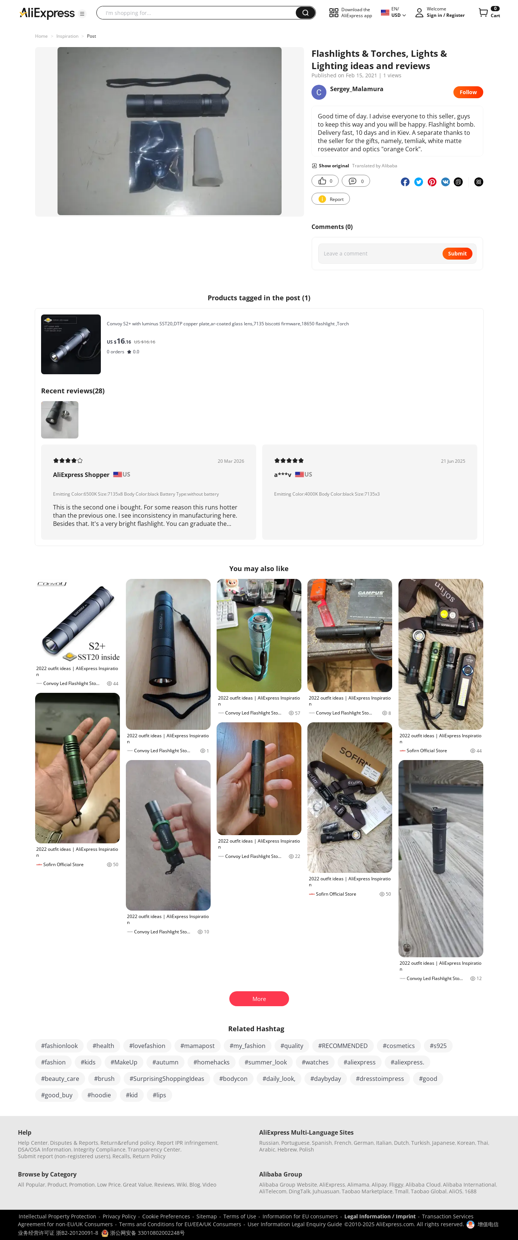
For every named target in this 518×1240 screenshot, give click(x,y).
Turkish (420, 1142)
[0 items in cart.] (488, 13)
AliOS (455, 1191)
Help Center (33, 1142)
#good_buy (56, 1095)
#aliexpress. (407, 1062)
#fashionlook (59, 1046)
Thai (482, 1142)
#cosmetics (399, 1046)
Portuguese (295, 1142)
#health (103, 1046)
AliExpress (332, 1184)
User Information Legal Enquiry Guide (295, 1224)
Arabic (267, 1149)
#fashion (53, 1062)
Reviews (164, 1184)
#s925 (438, 1046)
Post (91, 36)
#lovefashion (147, 1046)
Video (209, 1184)
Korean (466, 1142)
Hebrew (287, 1149)
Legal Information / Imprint (380, 1216)
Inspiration (67, 36)
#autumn (165, 1062)
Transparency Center (154, 1149)
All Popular (31, 1184)
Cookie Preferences (166, 1216)
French (342, 1142)
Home (41, 36)
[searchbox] (199, 12)
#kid (132, 1095)
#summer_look (266, 1062)
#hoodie (99, 1095)
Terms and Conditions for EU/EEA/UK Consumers (180, 1224)
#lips (159, 1095)
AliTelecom (272, 1191)
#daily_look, (279, 1079)
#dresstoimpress (380, 1079)
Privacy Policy (119, 1216)
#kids (88, 1062)
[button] (82, 13)
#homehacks (211, 1062)
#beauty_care (60, 1079)
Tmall (402, 1191)
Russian (269, 1142)
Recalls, (121, 1156)
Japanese (443, 1142)
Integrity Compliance (99, 1149)
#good (428, 1079)
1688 (471, 1191)
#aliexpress (360, 1062)
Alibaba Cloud (423, 1184)
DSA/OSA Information (44, 1149)
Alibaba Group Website (288, 1184)
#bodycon (233, 1079)
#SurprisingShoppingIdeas (167, 1079)
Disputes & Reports (74, 1142)
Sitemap (206, 1216)
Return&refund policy (127, 1142)
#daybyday (325, 1079)
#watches (315, 1062)
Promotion (82, 1184)
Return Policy (149, 1156)
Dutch (401, 1142)
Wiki (182, 1184)
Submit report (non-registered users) (64, 1156)
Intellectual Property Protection (57, 1216)
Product (57, 1184)
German (364, 1142)
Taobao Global (429, 1191)
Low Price (109, 1184)
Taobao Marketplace (367, 1191)
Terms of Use (239, 1216)
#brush (104, 1079)
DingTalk (299, 1191)
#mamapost (197, 1046)
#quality (291, 1046)
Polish (306, 1149)
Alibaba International (469, 1184)
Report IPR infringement (187, 1142)
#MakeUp (124, 1062)
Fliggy (396, 1184)
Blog (194, 1184)
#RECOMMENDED (343, 1046)
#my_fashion (248, 1046)
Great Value (137, 1184)
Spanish (322, 1142)
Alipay (379, 1184)
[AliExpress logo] (47, 13)
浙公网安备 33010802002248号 (143, 1232)
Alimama (358, 1184)
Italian (384, 1142)
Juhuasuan (326, 1191)
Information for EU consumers (300, 1216)
